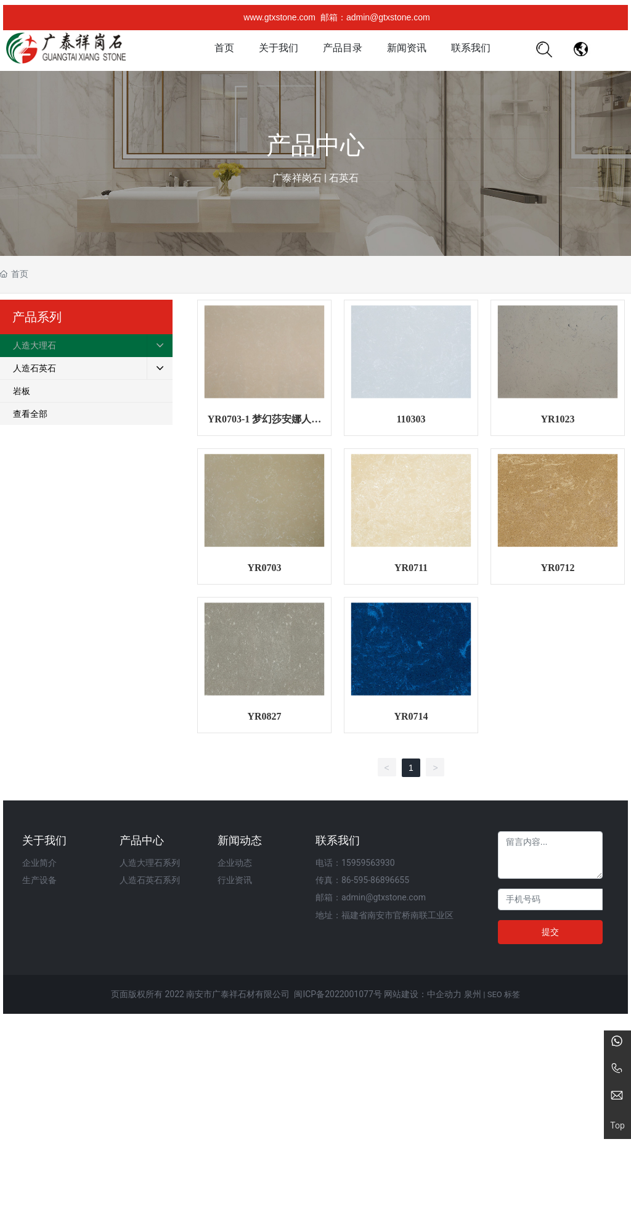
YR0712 (557, 567)
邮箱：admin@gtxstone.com (375, 17)
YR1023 (557, 419)
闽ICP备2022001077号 (337, 994)
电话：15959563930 (355, 863)
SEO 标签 (503, 994)
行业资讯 (235, 880)
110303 (410, 419)
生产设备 (39, 880)
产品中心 (315, 145)
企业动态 (235, 863)
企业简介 (39, 863)
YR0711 (411, 567)
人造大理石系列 (150, 863)
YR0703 (264, 567)
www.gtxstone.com (279, 17)
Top (617, 1125)
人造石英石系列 (150, 880)
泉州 (472, 994)
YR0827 (264, 716)
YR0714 (411, 716)
